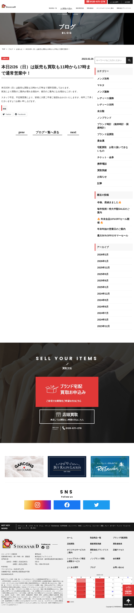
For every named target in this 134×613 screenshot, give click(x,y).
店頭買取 (70, 544)
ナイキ (36, 526)
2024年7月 (102, 313)
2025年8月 (102, 280)
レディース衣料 (105, 104)
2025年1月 (102, 287)
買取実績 (102, 170)
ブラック (47, 526)
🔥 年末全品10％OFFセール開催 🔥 (113, 221)
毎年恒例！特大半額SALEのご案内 (113, 211)
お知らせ (102, 177)
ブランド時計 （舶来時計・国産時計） (113, 126)
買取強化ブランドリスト (124, 8)
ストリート (25, 528)
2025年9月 (102, 274)
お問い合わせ (118, 567)
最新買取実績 (80, 8)
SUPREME (63, 526)
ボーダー (113, 526)
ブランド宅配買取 (120, 538)
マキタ (100, 85)
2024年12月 (103, 293)
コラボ (30, 526)
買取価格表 (90, 8)
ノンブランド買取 (97, 559)
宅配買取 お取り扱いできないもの (112, 149)
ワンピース (126, 526)
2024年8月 (102, 306)
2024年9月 (102, 300)
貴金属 (100, 140)
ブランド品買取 (105, 134)
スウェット (21, 526)
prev (22, 132)
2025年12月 (103, 267)
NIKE (80, 526)
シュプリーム (87, 526)
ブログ (93, 567)
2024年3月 (102, 319)
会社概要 (127, 2)
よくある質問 (114, 2)
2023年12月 (103, 326)
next (73, 132)
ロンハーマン (72, 526)
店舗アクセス (118, 550)
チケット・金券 (105, 157)
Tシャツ (119, 526)
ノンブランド (104, 117)
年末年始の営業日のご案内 (111, 229)
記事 (99, 183)
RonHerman (55, 526)
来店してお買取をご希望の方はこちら (67, 416)
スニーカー (96, 526)
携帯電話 (102, 164)
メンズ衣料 (103, 78)
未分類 (100, 111)
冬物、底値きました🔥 (109, 202)
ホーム (69, 538)
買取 (102, 526)
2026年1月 (102, 261)
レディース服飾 (105, 98)
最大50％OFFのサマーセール (112, 235)
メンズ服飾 (103, 91)
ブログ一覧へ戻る (47, 132)
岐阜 (19, 528)
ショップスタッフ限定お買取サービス (76, 560)
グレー (107, 526)
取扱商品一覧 (53, 8)
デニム (41, 526)
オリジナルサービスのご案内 (105, 8)
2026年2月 (102, 254)
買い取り (33, 528)
